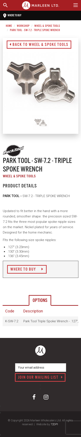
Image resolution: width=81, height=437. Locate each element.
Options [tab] (40, 300)
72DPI (54, 424)
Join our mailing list (40, 377)
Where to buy (12, 16)
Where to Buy (26, 269)
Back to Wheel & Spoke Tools (39, 44)
